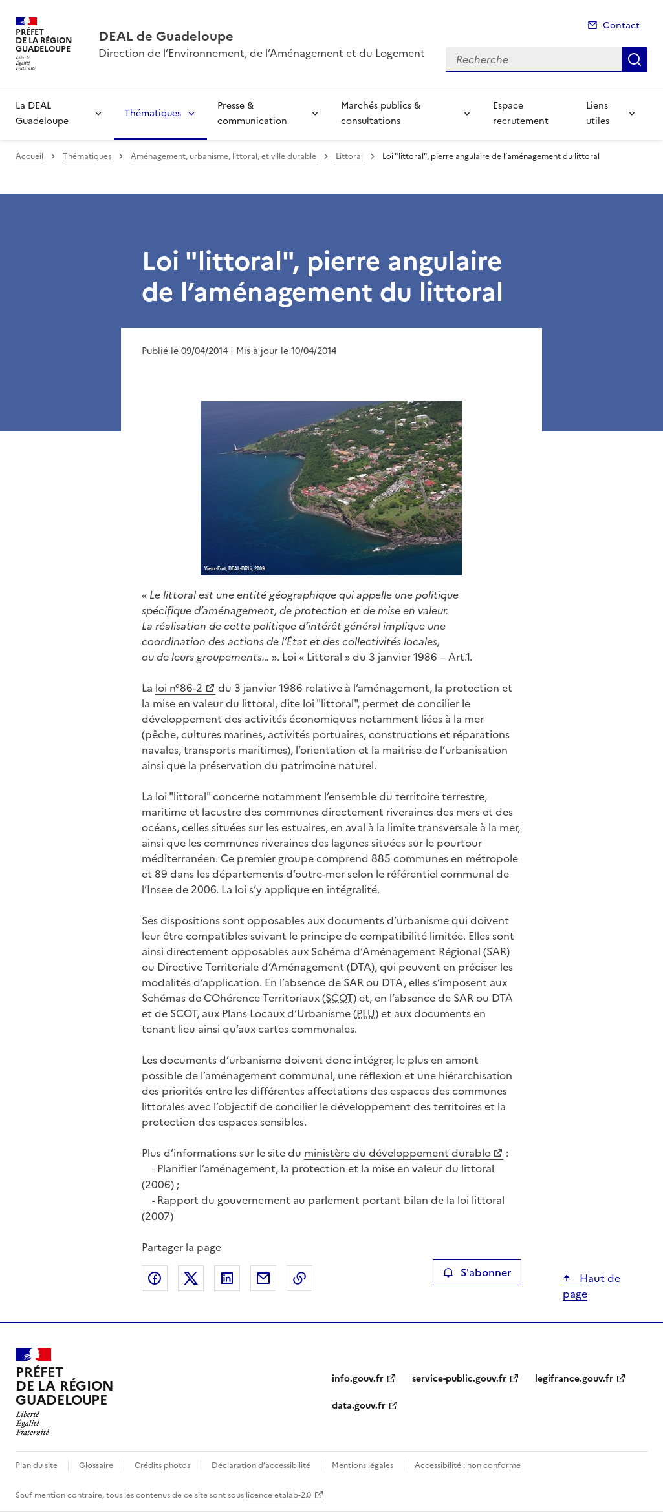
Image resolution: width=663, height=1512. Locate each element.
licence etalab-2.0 (278, 1495)
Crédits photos (162, 1465)
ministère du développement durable (397, 1153)
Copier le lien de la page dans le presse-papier (299, 1278)
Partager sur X (191, 1278)
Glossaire (96, 1465)
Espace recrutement (521, 113)
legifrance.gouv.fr (574, 1378)
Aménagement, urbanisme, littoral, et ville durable (223, 156)
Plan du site (37, 1465)
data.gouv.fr (359, 1406)
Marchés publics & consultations (380, 113)
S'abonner (477, 1272)
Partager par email (263, 1278)
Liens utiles (597, 113)
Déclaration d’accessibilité (261, 1465)
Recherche (634, 59)
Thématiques (152, 113)
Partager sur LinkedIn (227, 1278)
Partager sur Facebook (155, 1278)
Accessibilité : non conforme (468, 1465)
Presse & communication (252, 113)
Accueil (29, 156)
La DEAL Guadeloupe (42, 113)
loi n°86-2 (178, 688)
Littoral (349, 156)
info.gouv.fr (358, 1378)
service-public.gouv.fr (459, 1378)
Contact (621, 25)
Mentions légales (362, 1465)
